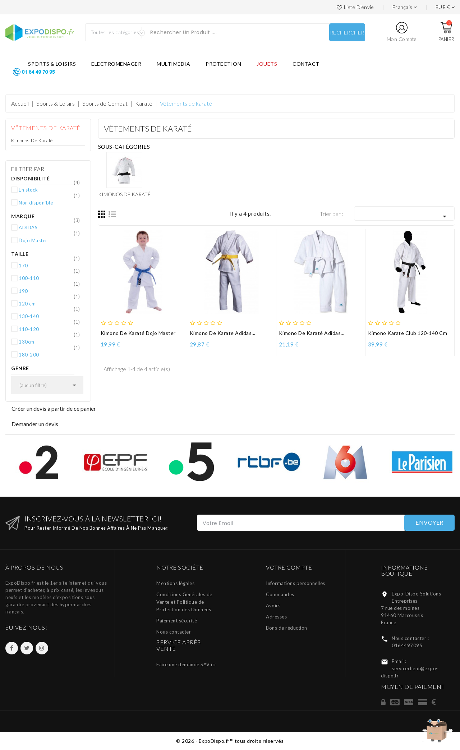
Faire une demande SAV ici (186, 664)
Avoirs (273, 605)
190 (49, 290)
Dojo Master (49, 240)
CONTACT (306, 64)
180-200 (49, 354)
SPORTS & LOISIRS (52, 64)
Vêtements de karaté (45, 127)
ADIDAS (49, 227)
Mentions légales (175, 583)
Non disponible (49, 202)
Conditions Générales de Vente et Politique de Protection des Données (184, 602)
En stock (49, 189)
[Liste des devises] (445, 7)
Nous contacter (173, 632)
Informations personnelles (295, 583)
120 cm (49, 303)
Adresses (276, 617)
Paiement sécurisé (176, 621)
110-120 (49, 329)
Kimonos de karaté (32, 140)
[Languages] (404, 7)
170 (49, 265)
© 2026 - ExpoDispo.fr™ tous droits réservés (230, 741)
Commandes (280, 594)
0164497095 (407, 645)
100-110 (49, 278)
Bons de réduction (286, 628)
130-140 (49, 316)
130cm (49, 341)
